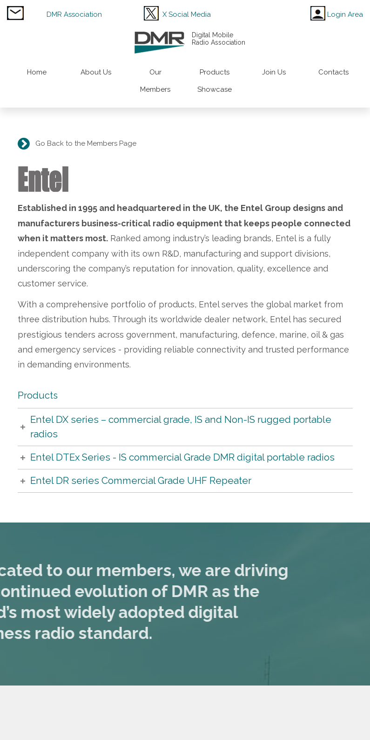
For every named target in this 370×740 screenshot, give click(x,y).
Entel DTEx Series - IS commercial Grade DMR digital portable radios (182, 457)
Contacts (333, 72)
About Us (96, 72)
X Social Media (186, 14)
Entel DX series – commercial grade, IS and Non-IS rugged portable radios (180, 427)
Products (38, 395)
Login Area (345, 14)
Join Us (274, 72)
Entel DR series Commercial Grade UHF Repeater (140, 480)
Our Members (155, 81)
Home (37, 72)
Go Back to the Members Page (84, 143)
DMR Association (74, 14)
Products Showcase (214, 81)
